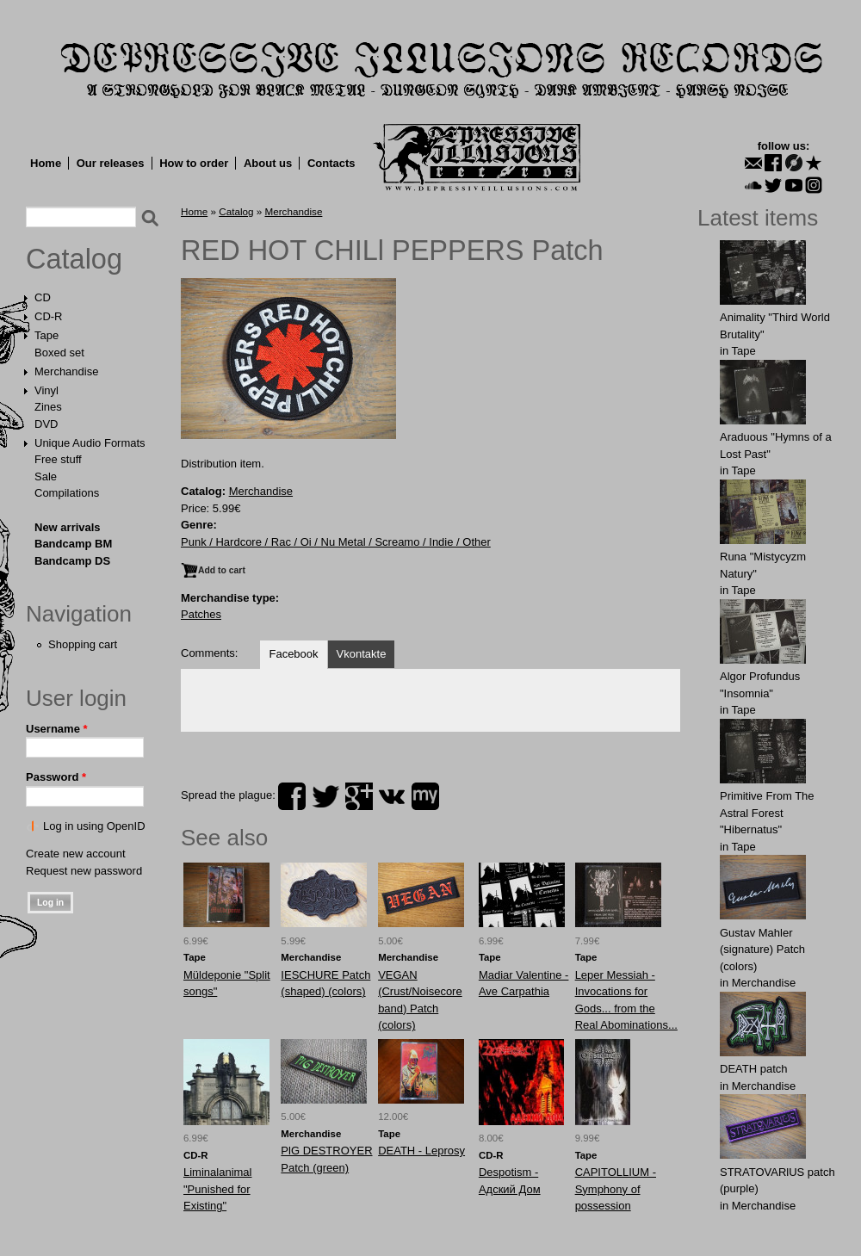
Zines (48, 406)
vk (392, 796)
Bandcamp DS (72, 560)
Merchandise (66, 371)
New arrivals (67, 527)
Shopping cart (82, 644)
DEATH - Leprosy (421, 1150)
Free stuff (58, 459)
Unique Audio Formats (90, 442)
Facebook (293, 653)
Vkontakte (362, 653)
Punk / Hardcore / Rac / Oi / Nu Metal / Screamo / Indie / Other (336, 541)
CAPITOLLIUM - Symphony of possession (615, 1189)
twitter (325, 796)
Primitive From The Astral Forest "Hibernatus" (767, 812)
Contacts (331, 163)
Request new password (84, 870)
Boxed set (59, 352)
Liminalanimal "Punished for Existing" (217, 1189)
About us (268, 163)
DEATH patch (754, 1068)
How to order (193, 163)
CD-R (48, 316)
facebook (292, 796)
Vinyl (46, 390)
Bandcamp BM (73, 543)
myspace (425, 796)
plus (359, 796)
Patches (201, 614)
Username (57, 728)
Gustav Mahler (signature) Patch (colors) (762, 949)
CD (42, 297)
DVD (46, 424)
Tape (46, 335)
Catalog (74, 259)
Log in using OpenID (94, 826)
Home (45, 163)
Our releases (111, 163)
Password (56, 776)
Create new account (76, 853)
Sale (45, 476)
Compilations (66, 492)
